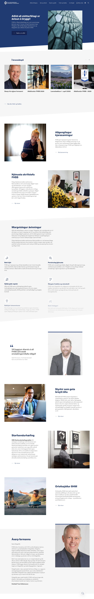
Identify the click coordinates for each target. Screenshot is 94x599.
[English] (85, 3)
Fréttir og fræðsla (63, 3)
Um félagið (71, 3)
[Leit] (88, 3)
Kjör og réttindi (43, 3)
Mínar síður (79, 3)
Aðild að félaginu (34, 3)
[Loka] (82, 593)
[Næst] (89, 59)
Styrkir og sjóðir (52, 3)
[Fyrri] (86, 59)
